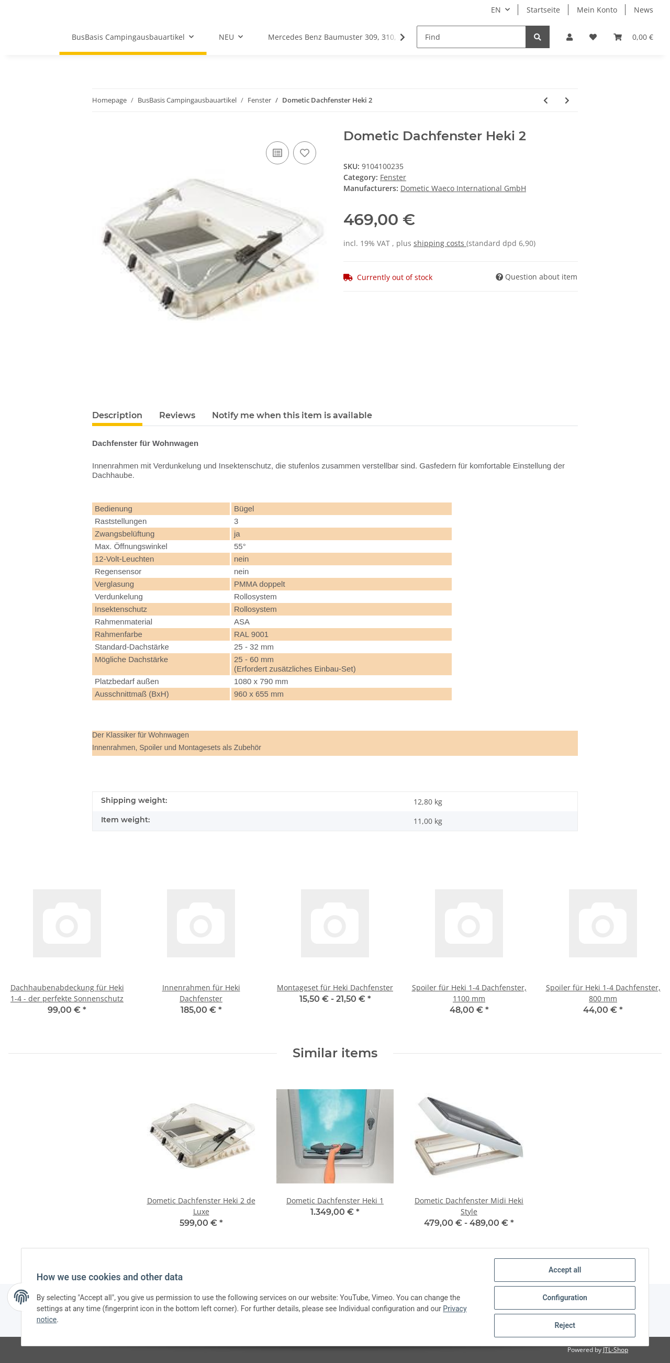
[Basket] (633, 37)
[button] (569, 37)
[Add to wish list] (304, 152)
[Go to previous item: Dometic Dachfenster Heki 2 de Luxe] (545, 100)
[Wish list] (593, 37)
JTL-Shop (615, 1349)
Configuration (563, 1298)
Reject (563, 1326)
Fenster (393, 177)
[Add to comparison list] (277, 152)
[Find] (471, 37)
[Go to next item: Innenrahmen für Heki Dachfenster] (567, 100)
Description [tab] (117, 415)
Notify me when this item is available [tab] (292, 415)
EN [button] (496, 10)
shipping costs (440, 243)
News (643, 10)
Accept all (563, 1271)
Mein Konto (597, 10)
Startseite (543, 10)
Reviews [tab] (177, 415)
